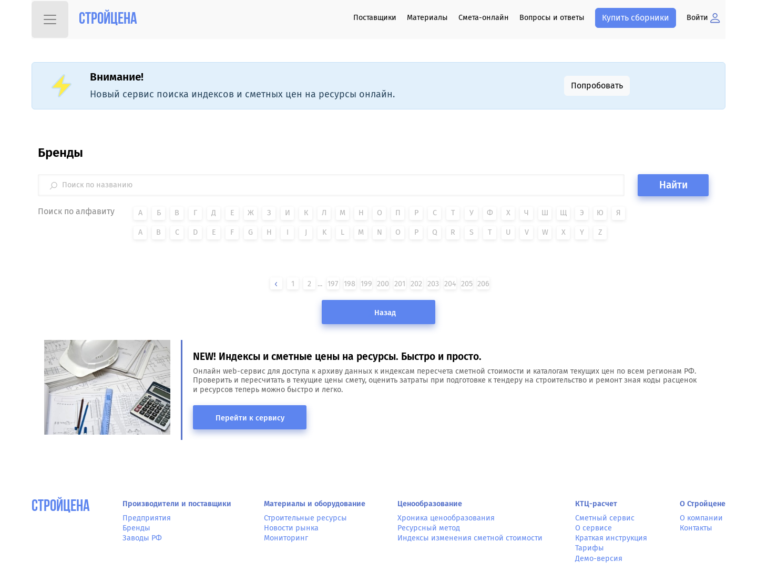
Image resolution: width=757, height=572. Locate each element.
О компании (701, 518)
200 (383, 283)
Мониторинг (286, 538)
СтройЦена (61, 507)
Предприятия (146, 518)
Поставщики (374, 17)
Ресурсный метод (428, 528)
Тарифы (589, 548)
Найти (673, 185)
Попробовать (597, 86)
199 (366, 283)
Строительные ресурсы (305, 518)
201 (399, 283)
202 (416, 283)
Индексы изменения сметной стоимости (470, 538)
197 (333, 283)
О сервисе (593, 528)
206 (483, 283)
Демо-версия (598, 558)
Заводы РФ (142, 538)
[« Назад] (276, 283)
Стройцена (108, 20)
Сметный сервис (605, 518)
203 (433, 283)
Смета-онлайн (483, 17)
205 (467, 283)
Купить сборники (635, 18)
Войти (703, 17)
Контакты (696, 528)
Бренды (136, 528)
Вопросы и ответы (552, 17)
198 (349, 283)
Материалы (427, 17)
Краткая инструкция (611, 538)
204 (450, 283)
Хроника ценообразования (446, 518)
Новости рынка (291, 528)
